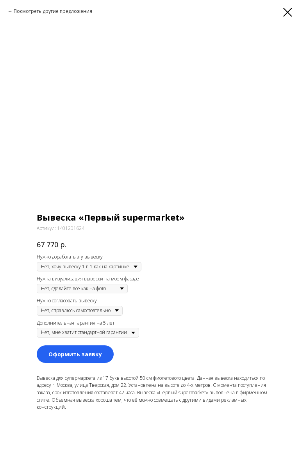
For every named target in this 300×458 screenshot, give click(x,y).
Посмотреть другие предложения (53, 11)
